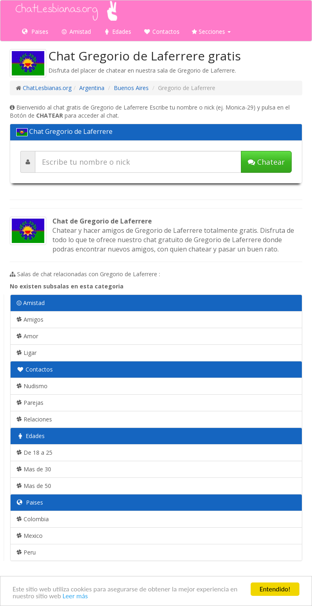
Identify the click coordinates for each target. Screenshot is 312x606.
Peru (26, 552)
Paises (35, 31)
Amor (27, 336)
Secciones (211, 31)
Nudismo (32, 386)
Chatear (266, 162)
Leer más (75, 596)
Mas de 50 (34, 486)
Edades (117, 31)
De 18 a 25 (34, 452)
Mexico (30, 535)
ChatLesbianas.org (47, 88)
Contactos (161, 31)
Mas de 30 (34, 469)
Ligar (27, 353)
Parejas (30, 402)
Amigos (30, 319)
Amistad (76, 31)
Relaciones (34, 419)
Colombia (33, 519)
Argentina (91, 88)
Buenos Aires (131, 88)
